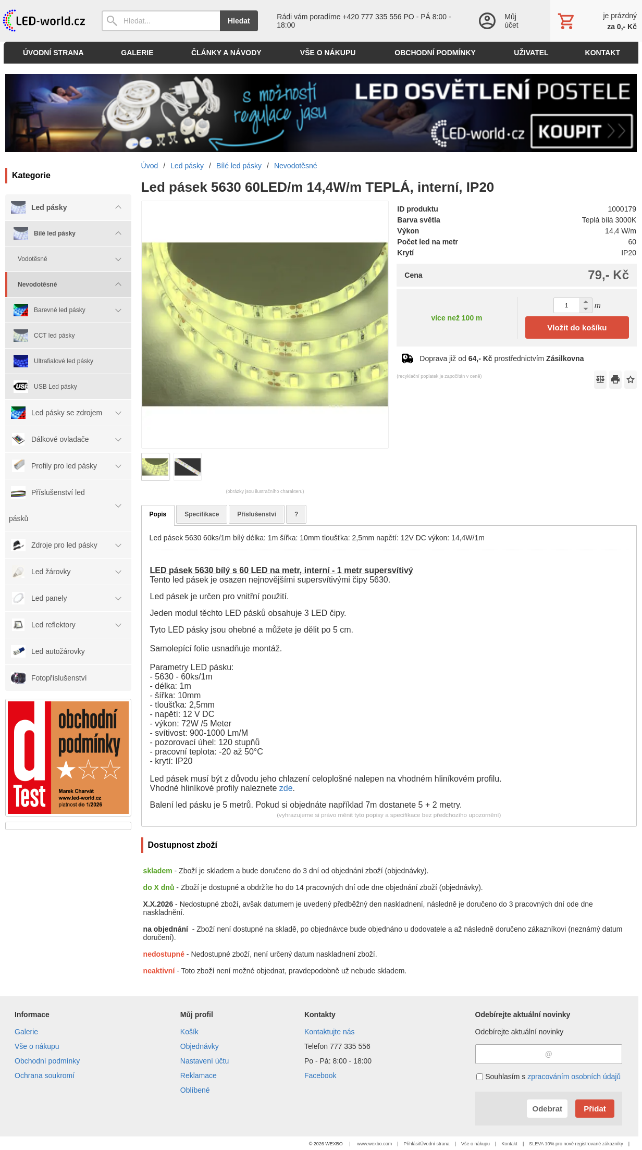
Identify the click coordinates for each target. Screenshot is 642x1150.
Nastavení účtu (204, 1061)
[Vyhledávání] (161, 20)
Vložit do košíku (577, 327)
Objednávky (199, 1046)
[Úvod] (43, 21)
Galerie (26, 1032)
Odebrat (547, 1108)
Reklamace (198, 1075)
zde (286, 788)
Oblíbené (195, 1090)
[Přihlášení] (504, 21)
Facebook (320, 1075)
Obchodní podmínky (47, 1061)
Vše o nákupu (37, 1046)
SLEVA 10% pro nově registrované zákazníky (576, 1143)
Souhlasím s (548, 1076)
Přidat (595, 1108)
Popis (158, 514)
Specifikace (201, 514)
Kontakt (509, 1143)
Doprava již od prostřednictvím (501, 358)
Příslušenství (256, 514)
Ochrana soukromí (45, 1075)
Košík (189, 1032)
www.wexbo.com (374, 1143)
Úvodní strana (435, 1143)
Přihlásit (412, 1143)
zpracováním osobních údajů (574, 1076)
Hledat (239, 21)
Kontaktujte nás (329, 1032)
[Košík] (596, 21)
